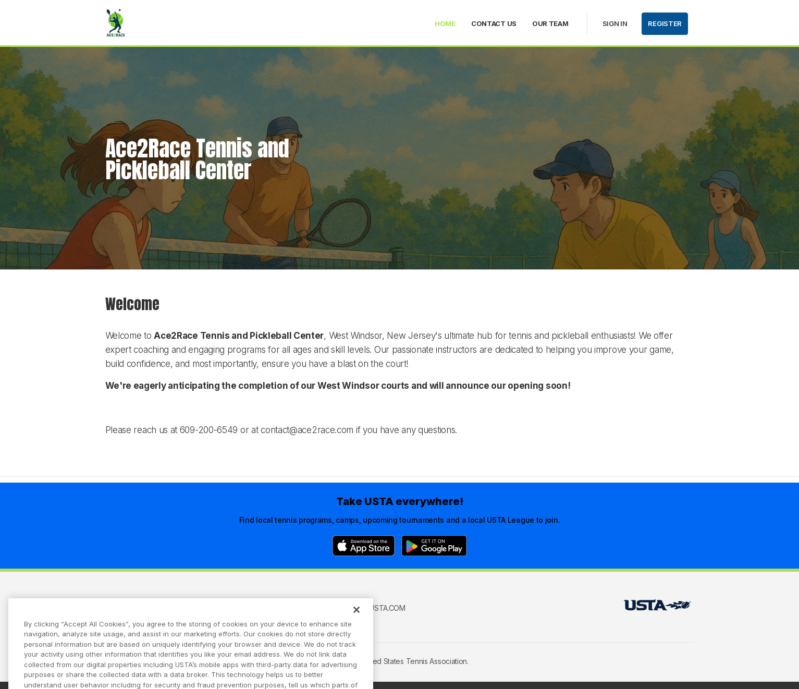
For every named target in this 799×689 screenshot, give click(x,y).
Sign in (615, 23)
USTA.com (387, 608)
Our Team (550, 23)
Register (665, 23)
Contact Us (494, 23)
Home (445, 23)
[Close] (356, 618)
